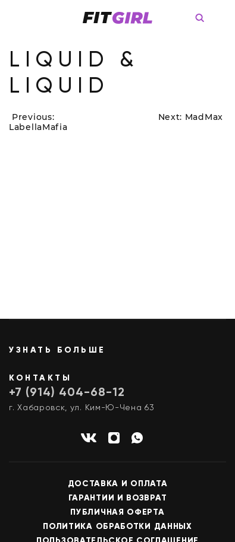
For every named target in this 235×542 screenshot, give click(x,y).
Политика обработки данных (117, 526)
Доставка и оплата (118, 484)
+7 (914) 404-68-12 (67, 393)
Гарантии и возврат (117, 498)
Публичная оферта (117, 512)
